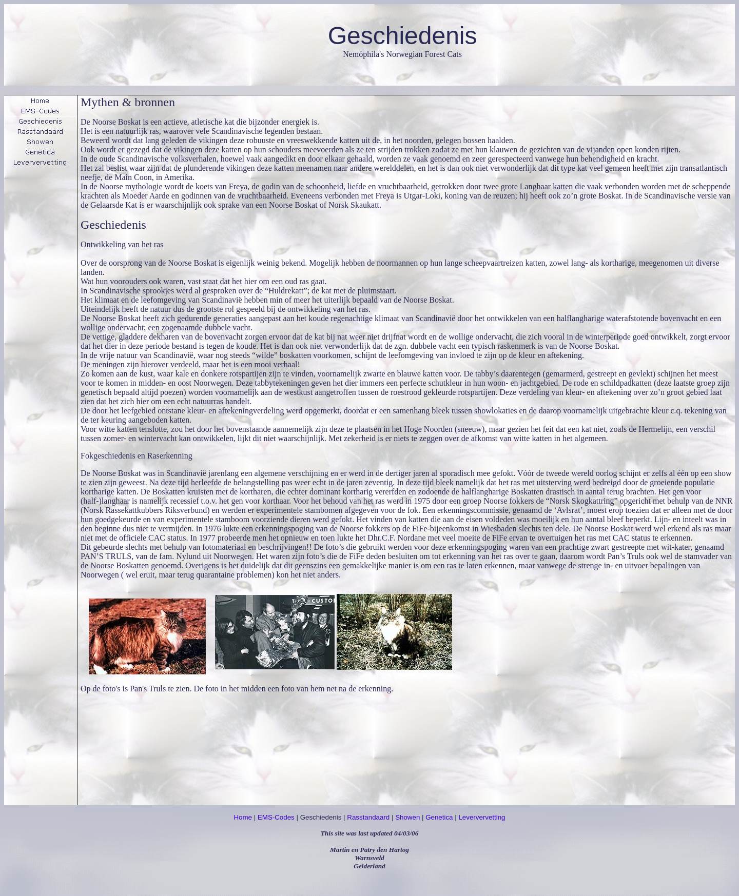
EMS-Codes (276, 817)
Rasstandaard (368, 817)
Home (243, 817)
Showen (407, 817)
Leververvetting (481, 817)
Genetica (439, 817)
